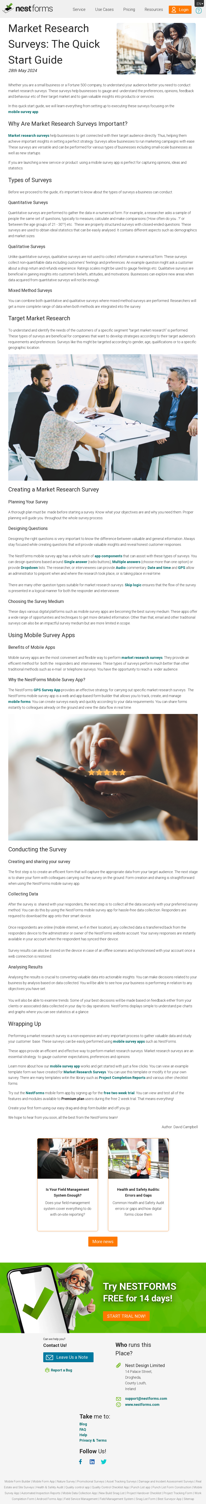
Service (79, 9)
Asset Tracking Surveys (121, 1481)
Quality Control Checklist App (110, 1487)
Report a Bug (61, 1370)
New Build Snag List (112, 1493)
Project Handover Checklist (144, 1493)
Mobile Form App (44, 1481)
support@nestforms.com (146, 1398)
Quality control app (77, 1487)
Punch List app (140, 1487)
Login (183, 9)
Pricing (129, 9)
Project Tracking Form (178, 1493)
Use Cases (104, 9)
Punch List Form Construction (171, 1487)
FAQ (82, 1429)
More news (102, 1241)
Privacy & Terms (93, 1440)
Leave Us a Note (72, 1357)
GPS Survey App (47, 690)
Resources (154, 9)
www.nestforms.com (142, 1404)
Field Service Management (81, 1499)
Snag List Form (146, 1499)
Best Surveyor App (169, 1499)
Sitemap (189, 1499)
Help (83, 1435)
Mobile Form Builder (17, 1481)
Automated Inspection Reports (40, 1493)
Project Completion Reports (122, 1077)
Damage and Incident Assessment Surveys (166, 1481)
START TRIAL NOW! (126, 1316)
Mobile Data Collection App (80, 1493)
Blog (83, 1424)
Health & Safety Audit (49, 1487)
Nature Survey (66, 1481)
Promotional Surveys (90, 1481)
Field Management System (117, 1499)
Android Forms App (49, 1499)
